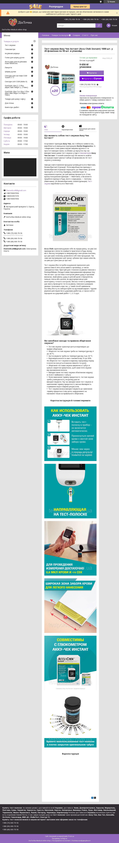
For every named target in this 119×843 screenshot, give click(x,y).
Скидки (76, 35)
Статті (85, 35)
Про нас (94, 35)
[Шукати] (98, 25)
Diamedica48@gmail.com (16, 190)
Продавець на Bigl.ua (59, 838)
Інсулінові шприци (12, 54)
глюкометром (85, 153)
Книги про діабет (12, 107)
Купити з (93, 78)
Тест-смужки (10, 45)
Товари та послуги (59, 35)
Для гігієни (9, 103)
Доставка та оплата (51, 40)
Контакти (86, 40)
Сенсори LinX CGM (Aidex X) (16, 82)
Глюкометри (10, 49)
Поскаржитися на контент (61, 841)
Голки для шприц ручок (14, 58)
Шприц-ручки (10, 72)
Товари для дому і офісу (15, 99)
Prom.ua (71, 836)
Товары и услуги (11, 41)
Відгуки (97, 40)
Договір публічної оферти (53, 46)
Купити (93, 73)
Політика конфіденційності (81, 841)
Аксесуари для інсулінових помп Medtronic (16, 62)
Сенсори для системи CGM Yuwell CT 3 (16, 77)
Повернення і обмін (71, 40)
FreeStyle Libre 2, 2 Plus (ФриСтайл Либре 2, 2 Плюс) (16, 86)
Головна (45, 35)
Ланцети (8, 68)
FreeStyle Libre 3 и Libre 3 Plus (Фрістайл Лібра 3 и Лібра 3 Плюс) (17, 93)
